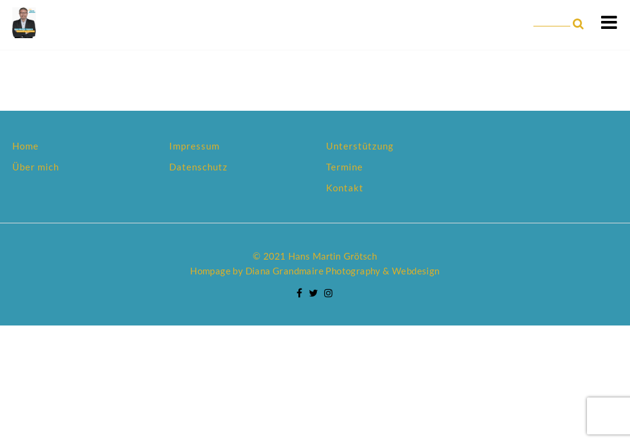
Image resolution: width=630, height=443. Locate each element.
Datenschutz (198, 166)
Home (25, 145)
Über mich (35, 166)
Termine (344, 166)
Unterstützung (360, 145)
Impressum (194, 145)
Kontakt (345, 187)
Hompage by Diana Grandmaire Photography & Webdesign (314, 270)
